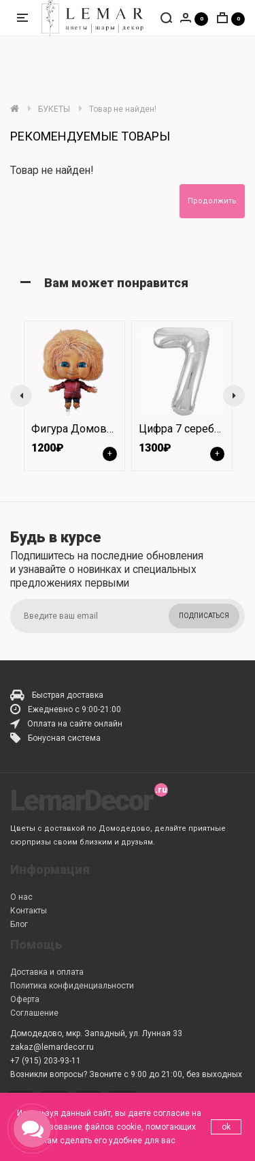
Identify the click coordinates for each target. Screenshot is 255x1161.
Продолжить (212, 200)
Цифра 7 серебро (182, 428)
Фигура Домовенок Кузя (94, 428)
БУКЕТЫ (54, 109)
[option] (74, 395)
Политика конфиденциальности (72, 985)
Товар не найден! (122, 109)
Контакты (28, 910)
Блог (19, 924)
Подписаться (204, 615)
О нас (21, 897)
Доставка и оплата (47, 972)
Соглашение (34, 1013)
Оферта (24, 999)
